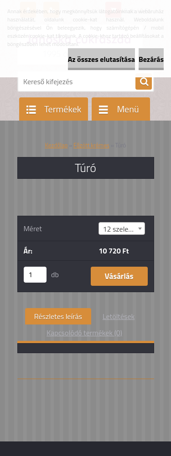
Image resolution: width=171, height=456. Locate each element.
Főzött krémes (91, 145)
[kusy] (35, 275)
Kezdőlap (56, 145)
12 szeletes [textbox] (120, 228)
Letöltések (119, 316)
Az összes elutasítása (101, 59)
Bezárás (151, 59)
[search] (143, 82)
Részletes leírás (58, 316)
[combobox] (121, 228)
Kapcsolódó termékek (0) (84, 332)
